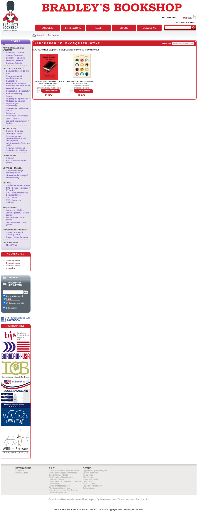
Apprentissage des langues (95, 471)
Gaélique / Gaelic (14, 63)
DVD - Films (11, 197)
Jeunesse (19, 471)
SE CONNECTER (169, 17)
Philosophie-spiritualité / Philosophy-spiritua (18, 100)
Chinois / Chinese (14, 55)
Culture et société (13, 68)
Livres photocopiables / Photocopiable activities (59, 487)
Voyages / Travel (12, 168)
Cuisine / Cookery (14, 131)
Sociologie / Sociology (17, 116)
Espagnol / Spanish (15, 58)
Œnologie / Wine (14, 134)
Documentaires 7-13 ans (17, 71)
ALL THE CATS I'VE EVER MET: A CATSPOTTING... (81, 82)
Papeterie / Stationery (15, 230)
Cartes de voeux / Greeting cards (14, 233)
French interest (13, 88)
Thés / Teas (11, 245)
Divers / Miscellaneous (17, 237)
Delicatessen (10, 242)
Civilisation (11, 81)
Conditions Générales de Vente (65, 499)
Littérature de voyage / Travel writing (17, 176)
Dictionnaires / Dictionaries (61, 477)
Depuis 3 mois (13, 266)
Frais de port (88, 499)
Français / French (14, 60)
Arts (8, 73)
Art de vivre (10, 128)
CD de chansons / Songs (18, 185)
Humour (10, 158)
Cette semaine (13, 260)
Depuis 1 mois (13, 263)
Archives (13, 278)
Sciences (10, 113)
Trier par (166, 43)
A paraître (10, 268)
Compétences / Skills (58, 475)
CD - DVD (7, 183)
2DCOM (139, 509)
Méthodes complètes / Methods (63, 473)
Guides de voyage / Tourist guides (15, 171)
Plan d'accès (141, 499)
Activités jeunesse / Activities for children (16, 149)
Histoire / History (14, 93)
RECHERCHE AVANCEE (186, 23)
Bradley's (149, 28)
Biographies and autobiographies (14, 77)
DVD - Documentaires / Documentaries (17, 194)
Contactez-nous (126, 499)
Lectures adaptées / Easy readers (64, 471)
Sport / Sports (13, 118)
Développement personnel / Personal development (16, 138)
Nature (9, 96)
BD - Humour (9, 155)
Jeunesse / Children (15, 210)
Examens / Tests (56, 479)
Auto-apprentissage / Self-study (63, 490)
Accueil (47, 28)
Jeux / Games (10, 207)
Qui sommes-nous (106, 499)
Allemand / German (15, 53)
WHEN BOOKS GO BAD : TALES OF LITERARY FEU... (49, 82)
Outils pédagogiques (58, 492)
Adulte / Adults (21, 473)
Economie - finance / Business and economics (18, 84)
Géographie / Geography (18, 91)
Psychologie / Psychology (12, 104)
